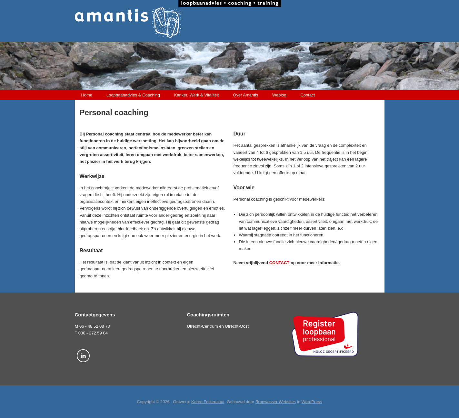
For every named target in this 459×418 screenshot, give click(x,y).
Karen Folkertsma (208, 401)
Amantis (229, 22)
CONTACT (279, 262)
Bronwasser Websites (275, 401)
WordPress (312, 401)
